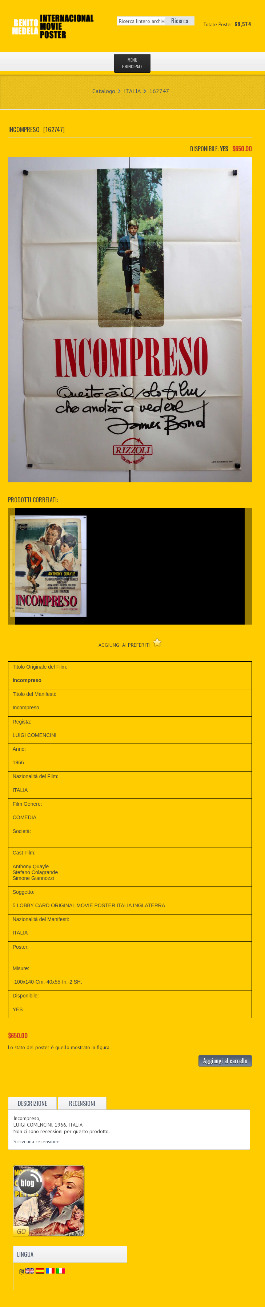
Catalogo (103, 91)
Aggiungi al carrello (225, 1060)
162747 (159, 91)
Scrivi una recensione (36, 1141)
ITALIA (132, 91)
